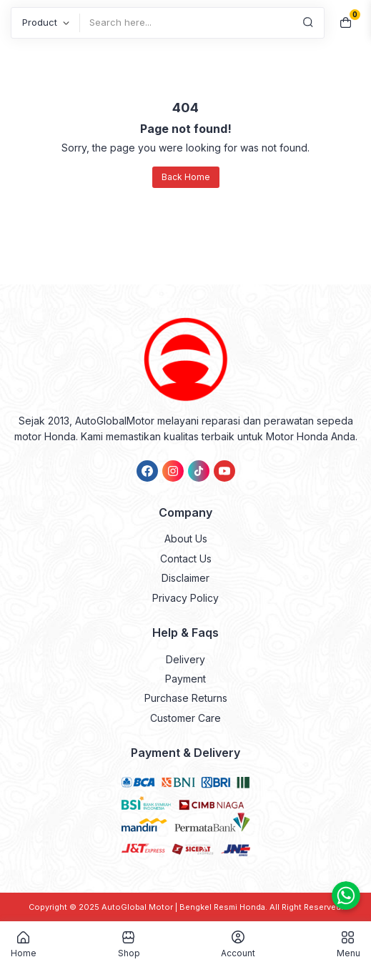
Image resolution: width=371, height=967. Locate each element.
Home (23, 944)
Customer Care (185, 718)
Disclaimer (185, 578)
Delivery (185, 659)
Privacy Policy (185, 598)
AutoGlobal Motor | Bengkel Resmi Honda (183, 907)
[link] (147, 471)
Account (238, 944)
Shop (129, 944)
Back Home (186, 177)
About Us (185, 538)
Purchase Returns (185, 698)
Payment (185, 679)
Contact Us (186, 558)
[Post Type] (45, 23)
